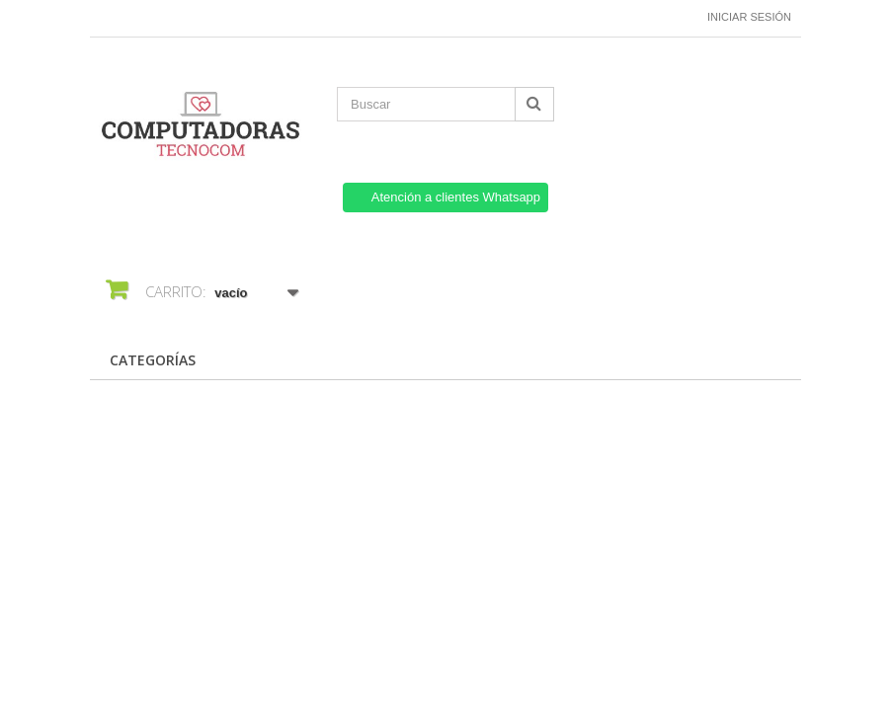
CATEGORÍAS (153, 360)
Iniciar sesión (749, 17)
